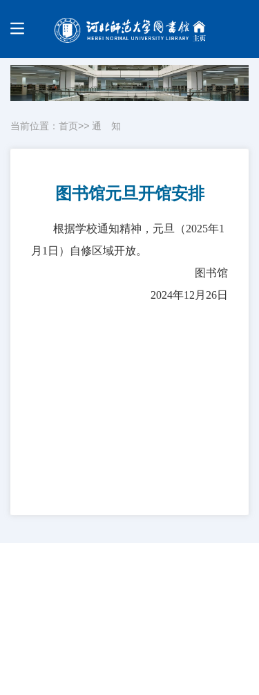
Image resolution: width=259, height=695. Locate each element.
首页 (68, 125)
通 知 (106, 125)
